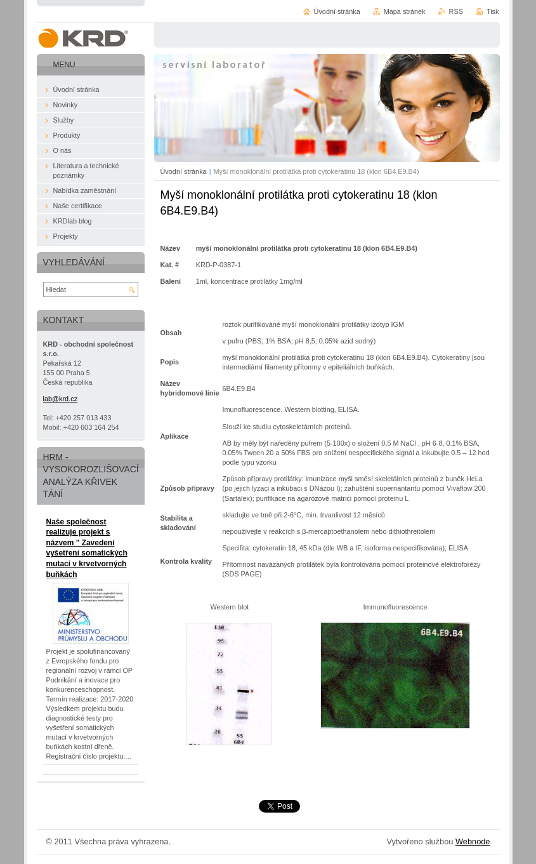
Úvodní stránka (183, 171)
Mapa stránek (405, 11)
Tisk (493, 11)
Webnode (472, 841)
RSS (456, 11)
